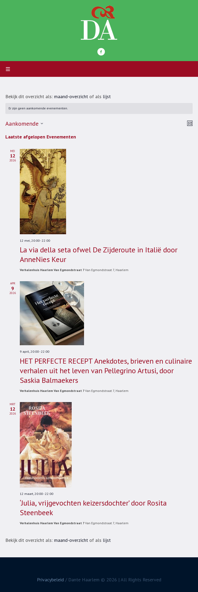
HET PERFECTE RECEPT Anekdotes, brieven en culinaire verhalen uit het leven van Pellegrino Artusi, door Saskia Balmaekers (106, 370)
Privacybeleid (50, 580)
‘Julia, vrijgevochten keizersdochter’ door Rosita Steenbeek (93, 507)
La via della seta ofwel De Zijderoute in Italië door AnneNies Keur (98, 254)
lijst (107, 96)
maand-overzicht (71, 96)
